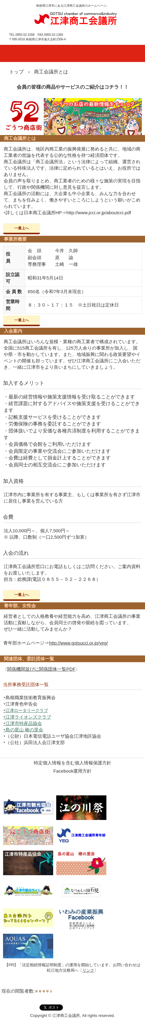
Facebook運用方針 (73, 771)
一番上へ (21, 228)
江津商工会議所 (75, 18)
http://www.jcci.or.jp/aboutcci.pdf (98, 212)
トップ (16, 71)
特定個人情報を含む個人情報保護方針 (72, 762)
